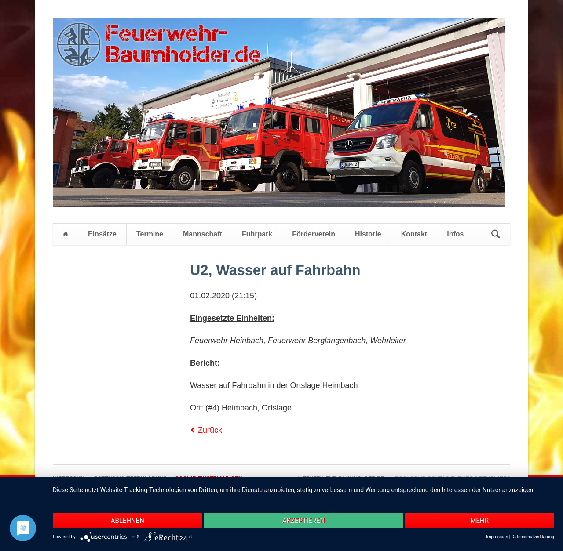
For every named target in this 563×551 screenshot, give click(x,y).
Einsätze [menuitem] (102, 234)
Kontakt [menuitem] (414, 234)
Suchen (496, 234)
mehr (479, 521)
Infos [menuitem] (455, 234)
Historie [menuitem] (368, 234)
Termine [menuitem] (149, 234)
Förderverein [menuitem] (313, 234)
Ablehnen (127, 521)
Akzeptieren (303, 521)
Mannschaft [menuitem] (202, 234)
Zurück (210, 430)
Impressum (497, 536)
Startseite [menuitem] (65, 234)
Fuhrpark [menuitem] (257, 234)
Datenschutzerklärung (533, 536)
